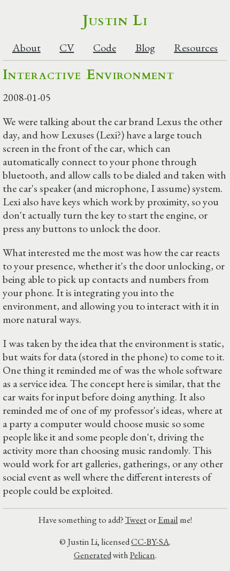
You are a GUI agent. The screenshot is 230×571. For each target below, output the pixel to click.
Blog (145, 48)
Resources (196, 48)
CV (66, 48)
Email (168, 520)
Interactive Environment (88, 74)
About (26, 48)
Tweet (136, 520)
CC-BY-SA (150, 541)
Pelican (142, 555)
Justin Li (115, 20)
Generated (92, 555)
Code (104, 48)
